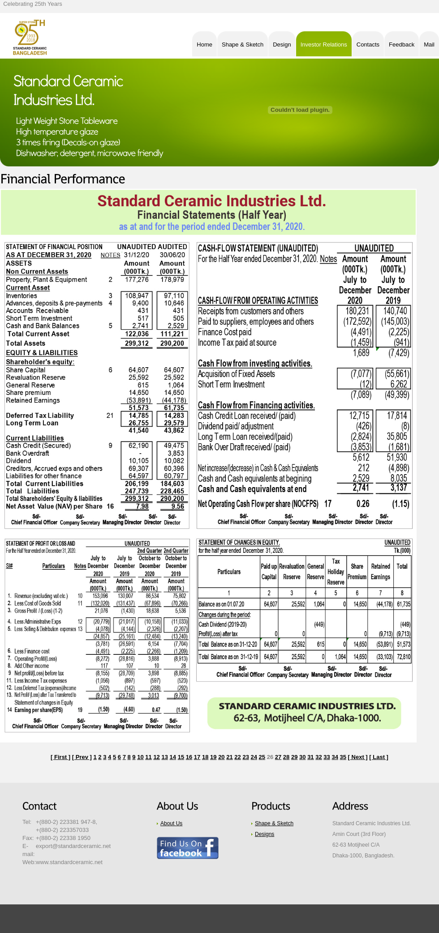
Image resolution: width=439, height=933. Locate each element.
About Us (171, 823)
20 (221, 757)
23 (245, 757)
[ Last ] (378, 757)
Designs (264, 834)
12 (156, 757)
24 (254, 757)
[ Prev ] (82, 757)
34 (334, 757)
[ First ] (60, 757)
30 (302, 757)
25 (262, 757)
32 (318, 757)
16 (189, 757)
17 (197, 757)
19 (213, 757)
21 (229, 757)
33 (326, 757)
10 (140, 757)
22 (237, 757)
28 (286, 757)
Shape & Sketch (274, 823)
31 (310, 757)
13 (164, 757)
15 (181, 757)
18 (205, 757)
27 (278, 757)
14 (173, 757)
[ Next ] (358, 757)
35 (343, 757)
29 (294, 757)
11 (148, 757)
